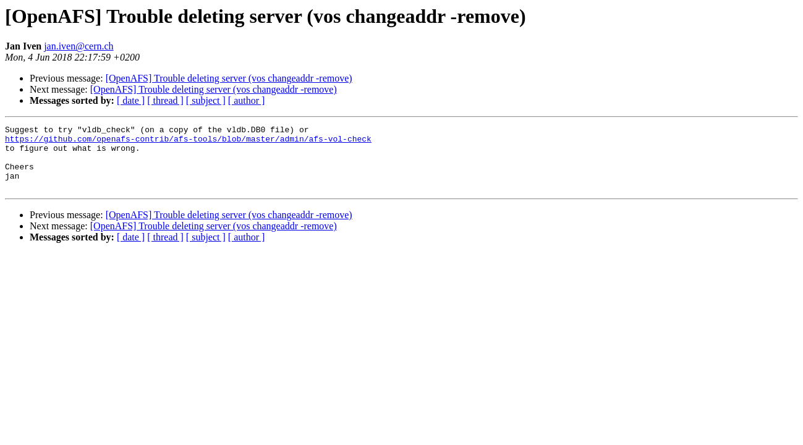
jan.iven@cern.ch (78, 46)
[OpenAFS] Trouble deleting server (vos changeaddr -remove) (229, 78)
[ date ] (131, 100)
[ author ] (246, 100)
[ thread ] (165, 100)
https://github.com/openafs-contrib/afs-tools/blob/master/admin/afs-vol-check (188, 142)
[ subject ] (206, 100)
